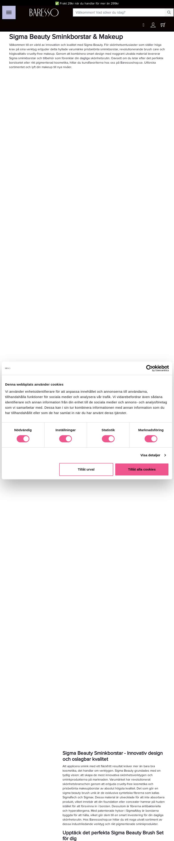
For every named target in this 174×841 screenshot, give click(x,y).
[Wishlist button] (143, 25)
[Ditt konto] (153, 26)
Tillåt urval (86, 469)
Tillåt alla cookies (142, 469)
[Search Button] (169, 12)
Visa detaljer (150, 455)
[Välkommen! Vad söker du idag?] (119, 12)
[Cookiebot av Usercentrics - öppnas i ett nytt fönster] (149, 368)
